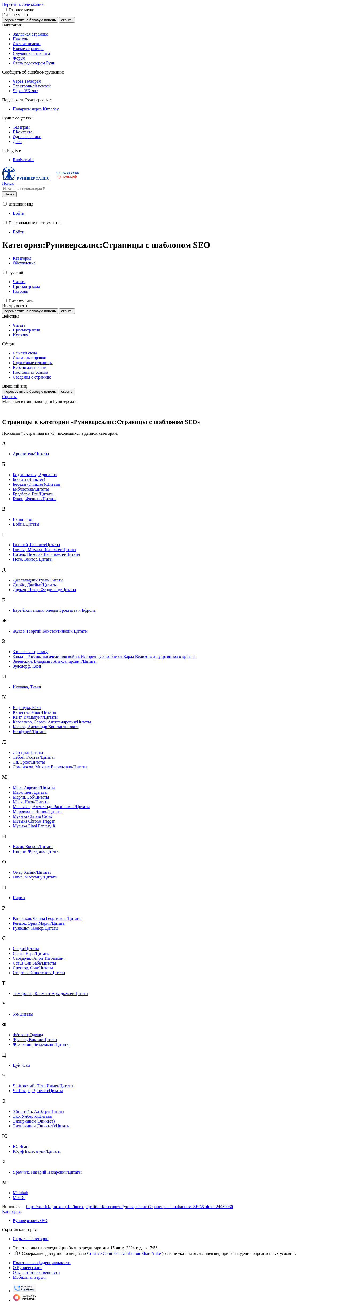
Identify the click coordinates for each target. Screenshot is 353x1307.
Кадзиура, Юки (27, 707)
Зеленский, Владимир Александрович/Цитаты (54, 661)
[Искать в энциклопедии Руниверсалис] (25, 188)
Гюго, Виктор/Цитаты (32, 559)
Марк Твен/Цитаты (30, 792)
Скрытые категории (31, 1238)
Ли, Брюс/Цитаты (29, 762)
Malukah (20, 1192)
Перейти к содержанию (23, 4)
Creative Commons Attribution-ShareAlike (124, 1253)
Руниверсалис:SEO (30, 1220)
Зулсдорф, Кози (27, 666)
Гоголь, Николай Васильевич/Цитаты (46, 554)
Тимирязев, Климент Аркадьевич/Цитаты (50, 993)
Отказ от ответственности (36, 1272)
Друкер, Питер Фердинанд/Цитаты (44, 589)
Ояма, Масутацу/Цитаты (35, 877)
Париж (19, 897)
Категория (11, 1211)
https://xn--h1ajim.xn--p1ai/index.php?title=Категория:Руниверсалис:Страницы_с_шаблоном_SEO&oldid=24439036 (129, 1206)
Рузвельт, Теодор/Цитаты (35, 928)
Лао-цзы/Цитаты (28, 752)
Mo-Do (19, 1197)
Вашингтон (23, 519)
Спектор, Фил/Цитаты (33, 968)
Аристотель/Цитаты (31, 454)
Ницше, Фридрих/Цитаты (36, 851)
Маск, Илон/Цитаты (31, 802)
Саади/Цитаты (26, 948)
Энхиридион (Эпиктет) (34, 1121)
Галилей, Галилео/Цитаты (36, 544)
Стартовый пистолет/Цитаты (39, 972)
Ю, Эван (20, 1146)
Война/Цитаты (26, 524)
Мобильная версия (29, 1277)
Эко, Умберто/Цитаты (32, 1116)
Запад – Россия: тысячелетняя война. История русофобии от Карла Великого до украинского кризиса (104, 656)
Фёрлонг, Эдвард (28, 1034)
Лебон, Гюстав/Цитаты (34, 757)
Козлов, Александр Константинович (46, 726)
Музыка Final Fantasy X (34, 826)
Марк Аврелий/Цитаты (34, 787)
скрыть (67, 20)
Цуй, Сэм (21, 1065)
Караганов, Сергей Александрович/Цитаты (52, 722)
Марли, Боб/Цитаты (31, 797)
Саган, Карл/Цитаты (31, 953)
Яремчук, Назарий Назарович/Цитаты (47, 1172)
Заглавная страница (30, 651)
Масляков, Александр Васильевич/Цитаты (51, 806)
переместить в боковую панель (30, 20)
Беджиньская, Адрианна (35, 474)
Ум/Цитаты (23, 1014)
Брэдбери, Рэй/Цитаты (33, 494)
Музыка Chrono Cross (32, 816)
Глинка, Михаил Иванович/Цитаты (44, 549)
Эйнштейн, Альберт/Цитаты (38, 1111)
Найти (9, 194)
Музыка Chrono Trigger (34, 821)
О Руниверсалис (27, 1267)
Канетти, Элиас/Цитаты (34, 712)
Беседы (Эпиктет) (29, 479)
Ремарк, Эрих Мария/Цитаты (39, 923)
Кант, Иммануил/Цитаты (35, 717)
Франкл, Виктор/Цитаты (35, 1039)
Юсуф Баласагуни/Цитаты (37, 1151)
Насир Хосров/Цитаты (33, 846)
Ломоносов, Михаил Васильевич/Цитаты (50, 767)
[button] (5, 9)
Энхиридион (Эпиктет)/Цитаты (41, 1126)
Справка (9, 396)
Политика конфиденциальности (42, 1262)
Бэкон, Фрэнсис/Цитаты (34, 498)
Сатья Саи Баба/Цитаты (34, 963)
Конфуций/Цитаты (29, 731)
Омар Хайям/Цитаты (32, 872)
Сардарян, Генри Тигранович (39, 958)
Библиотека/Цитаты (31, 489)
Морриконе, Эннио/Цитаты (37, 811)
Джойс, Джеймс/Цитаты (35, 585)
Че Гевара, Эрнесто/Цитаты (38, 1090)
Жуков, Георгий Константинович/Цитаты (50, 631)
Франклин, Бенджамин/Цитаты (41, 1044)
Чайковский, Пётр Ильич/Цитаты (43, 1086)
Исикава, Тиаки (27, 687)
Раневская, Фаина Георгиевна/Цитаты (47, 918)
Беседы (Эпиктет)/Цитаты (36, 484)
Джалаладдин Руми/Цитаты (38, 580)
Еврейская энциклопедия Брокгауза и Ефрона (54, 610)
